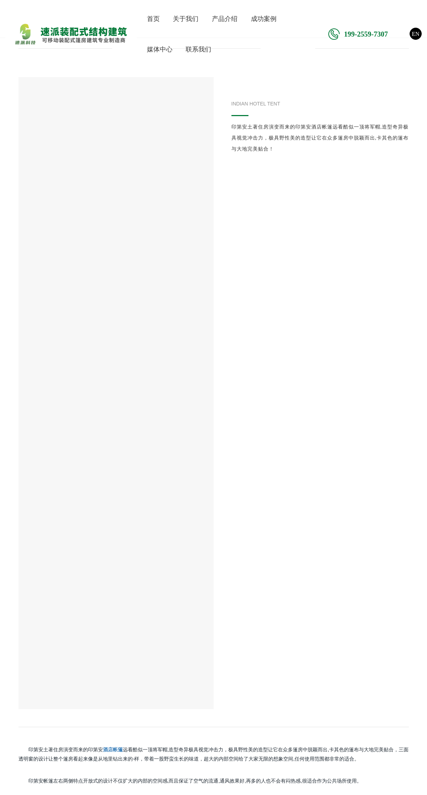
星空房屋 (83, 741)
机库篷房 (83, 669)
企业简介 (16, 669)
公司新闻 (219, 669)
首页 (153, 18)
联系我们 (198, 49)
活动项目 (151, 693)
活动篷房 (83, 705)
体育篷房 (83, 681)
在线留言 (171, 597)
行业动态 (219, 681)
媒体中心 (160, 49)
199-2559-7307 (358, 34)
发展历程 (16, 693)
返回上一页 (213, 509)
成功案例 (264, 18)
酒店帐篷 (83, 729)
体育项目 (151, 681)
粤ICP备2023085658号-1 (286, 781)
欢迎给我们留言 (370, 666)
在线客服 (361, 654)
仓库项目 (151, 705)
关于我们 (185, 18)
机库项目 (151, 669)
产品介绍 (224, 18)
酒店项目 (151, 717)
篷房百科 (219, 693)
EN (415, 34)
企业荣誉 (16, 681)
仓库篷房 (83, 693)
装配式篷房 (86, 717)
